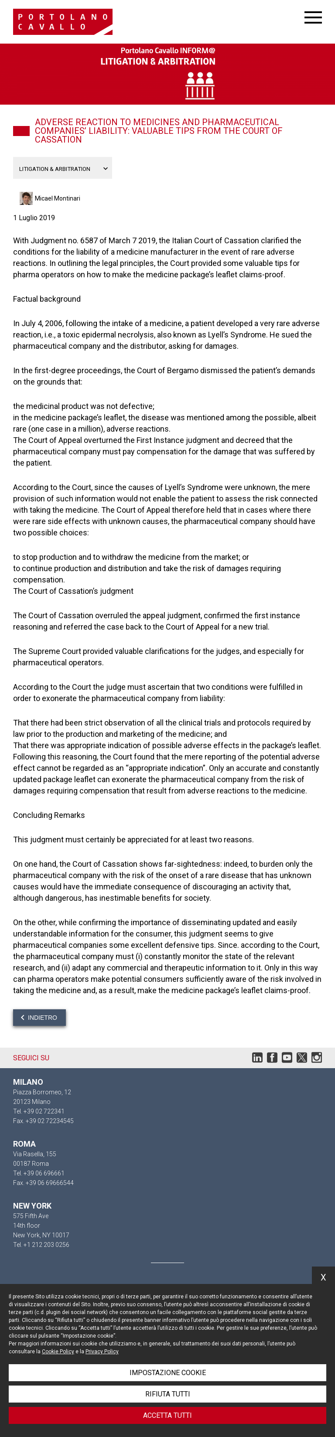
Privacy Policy (102, 1351)
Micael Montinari (57, 198)
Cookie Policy (58, 1351)
